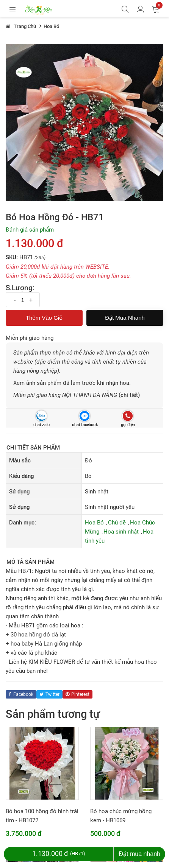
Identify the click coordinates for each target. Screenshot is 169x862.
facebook (21, 694)
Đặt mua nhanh (125, 317)
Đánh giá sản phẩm (30, 229)
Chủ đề (117, 522)
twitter (49, 694)
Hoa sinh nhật (121, 531)
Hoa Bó (94, 522)
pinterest (77, 694)
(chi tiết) (129, 395)
